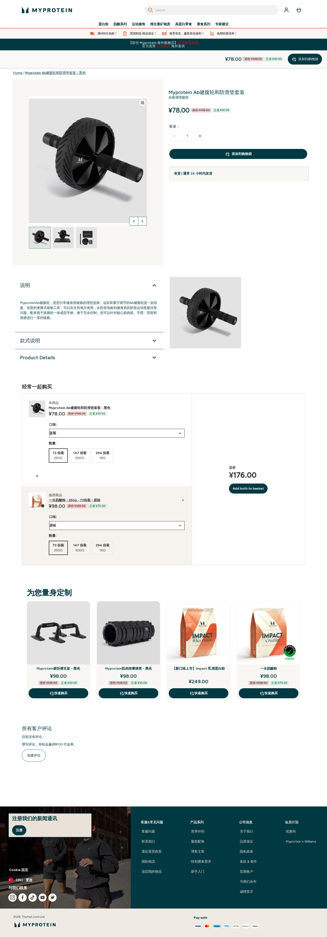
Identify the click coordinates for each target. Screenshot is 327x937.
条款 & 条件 (248, 861)
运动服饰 (138, 24)
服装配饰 (197, 841)
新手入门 (197, 872)
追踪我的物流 (152, 872)
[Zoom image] (142, 85)
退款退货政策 (152, 851)
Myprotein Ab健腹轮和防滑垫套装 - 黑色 (55, 55)
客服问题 (148, 831)
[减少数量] (174, 118)
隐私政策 (246, 851)
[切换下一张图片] (142, 203)
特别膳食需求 (201, 861)
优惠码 (291, 831)
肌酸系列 (120, 24)
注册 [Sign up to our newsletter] (19, 830)
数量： (174, 109)
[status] (187, 118)
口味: (53, 407)
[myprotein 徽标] (47, 10)
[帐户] (286, 10)
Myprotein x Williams (301, 841)
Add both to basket (248, 471)
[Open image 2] (63, 220)
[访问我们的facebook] (22, 897)
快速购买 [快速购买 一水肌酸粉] (268, 675)
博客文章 (197, 851)
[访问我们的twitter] (52, 897)
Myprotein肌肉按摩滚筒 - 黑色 (128, 651)
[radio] (58, 438)
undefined (117, 415)
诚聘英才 (246, 892)
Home (18, 55)
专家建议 (222, 24)
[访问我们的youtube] (42, 897)
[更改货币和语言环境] (65, 879)
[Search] (150, 10)
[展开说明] (89, 267)
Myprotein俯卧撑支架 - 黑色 (58, 651)
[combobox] (211, 10)
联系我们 (148, 841)
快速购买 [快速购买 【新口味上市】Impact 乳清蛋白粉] (198, 675)
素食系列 (203, 24)
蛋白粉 (103, 24)
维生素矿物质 (160, 24)
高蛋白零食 (183, 24)
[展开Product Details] (89, 340)
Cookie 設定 (18, 870)
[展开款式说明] (89, 323)
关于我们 (246, 831)
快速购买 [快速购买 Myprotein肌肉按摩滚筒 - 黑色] (128, 675)
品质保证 (246, 841)
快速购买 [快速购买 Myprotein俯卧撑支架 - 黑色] (58, 675)
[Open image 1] (40, 220)
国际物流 (148, 861)
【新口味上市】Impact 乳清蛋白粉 (198, 651)
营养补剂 (197, 831)
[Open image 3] (86, 220)
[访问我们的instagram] (12, 897)
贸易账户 (246, 872)
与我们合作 (248, 882)
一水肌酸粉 (268, 651)
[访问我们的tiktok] (32, 897)
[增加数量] (200, 118)
